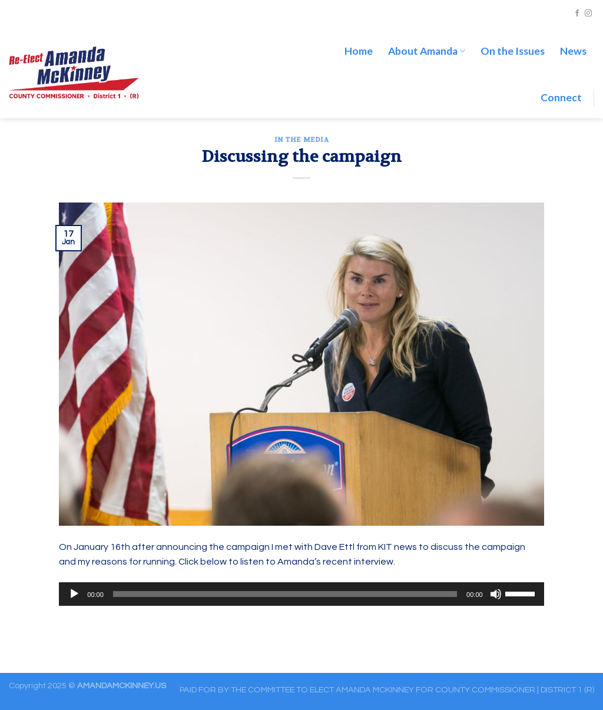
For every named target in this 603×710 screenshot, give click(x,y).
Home (358, 51)
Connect (561, 97)
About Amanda (426, 51)
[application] (301, 594)
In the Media (301, 139)
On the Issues (513, 51)
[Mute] (496, 594)
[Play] (74, 594)
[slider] (285, 594)
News (573, 51)
